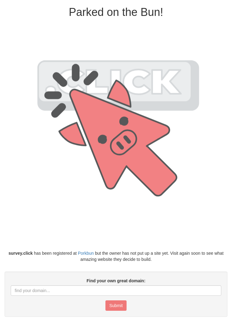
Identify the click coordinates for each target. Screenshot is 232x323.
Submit (116, 305)
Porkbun (86, 253)
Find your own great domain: (115, 280)
